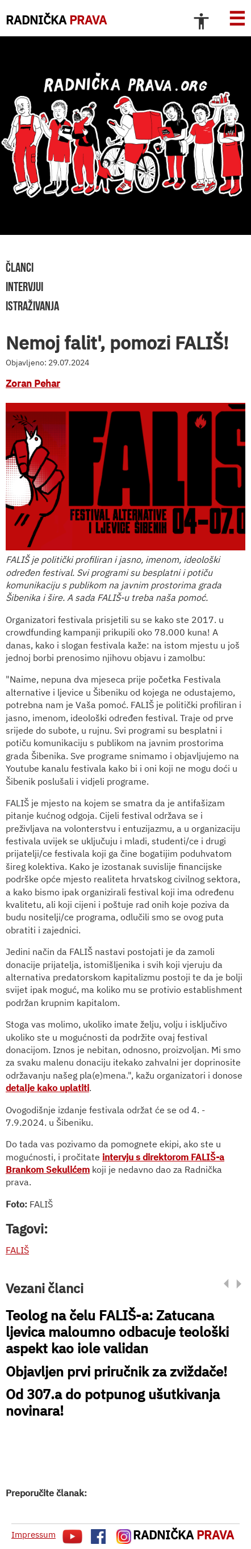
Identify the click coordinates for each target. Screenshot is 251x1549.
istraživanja (32, 306)
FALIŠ (17, 1250)
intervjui (24, 286)
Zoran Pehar (33, 383)
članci (20, 267)
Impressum (33, 1534)
